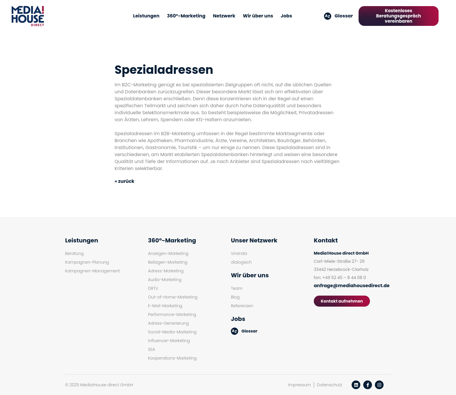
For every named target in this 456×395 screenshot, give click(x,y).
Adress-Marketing (166, 271)
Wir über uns (258, 15)
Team (237, 288)
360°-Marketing (186, 15)
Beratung (74, 253)
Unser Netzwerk (254, 240)
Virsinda (239, 253)
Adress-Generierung (168, 323)
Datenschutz (329, 385)
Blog (235, 297)
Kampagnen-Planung (87, 262)
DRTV (153, 288)
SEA (151, 349)
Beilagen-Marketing (167, 262)
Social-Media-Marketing (172, 332)
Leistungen (146, 15)
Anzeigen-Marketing (168, 253)
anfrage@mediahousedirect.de (352, 285)
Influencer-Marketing (169, 341)
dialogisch (241, 262)
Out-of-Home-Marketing (172, 297)
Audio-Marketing (164, 280)
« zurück (124, 181)
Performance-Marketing (172, 314)
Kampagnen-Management (92, 271)
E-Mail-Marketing (165, 306)
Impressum (299, 385)
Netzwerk (224, 15)
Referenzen (242, 306)
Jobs (286, 15)
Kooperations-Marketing (172, 358)
